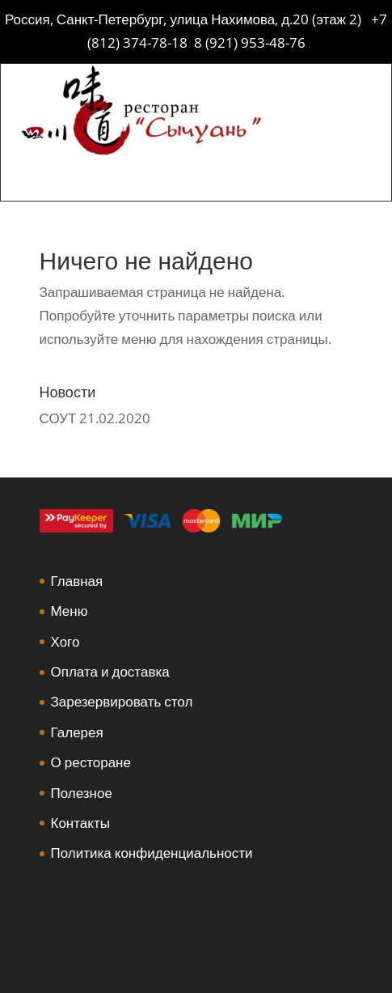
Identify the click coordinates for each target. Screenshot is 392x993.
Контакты (80, 822)
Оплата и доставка (110, 671)
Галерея (77, 732)
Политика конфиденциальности (152, 852)
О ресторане (91, 762)
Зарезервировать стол (122, 701)
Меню (69, 610)
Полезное (81, 792)
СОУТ (58, 418)
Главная (77, 580)
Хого (65, 641)
